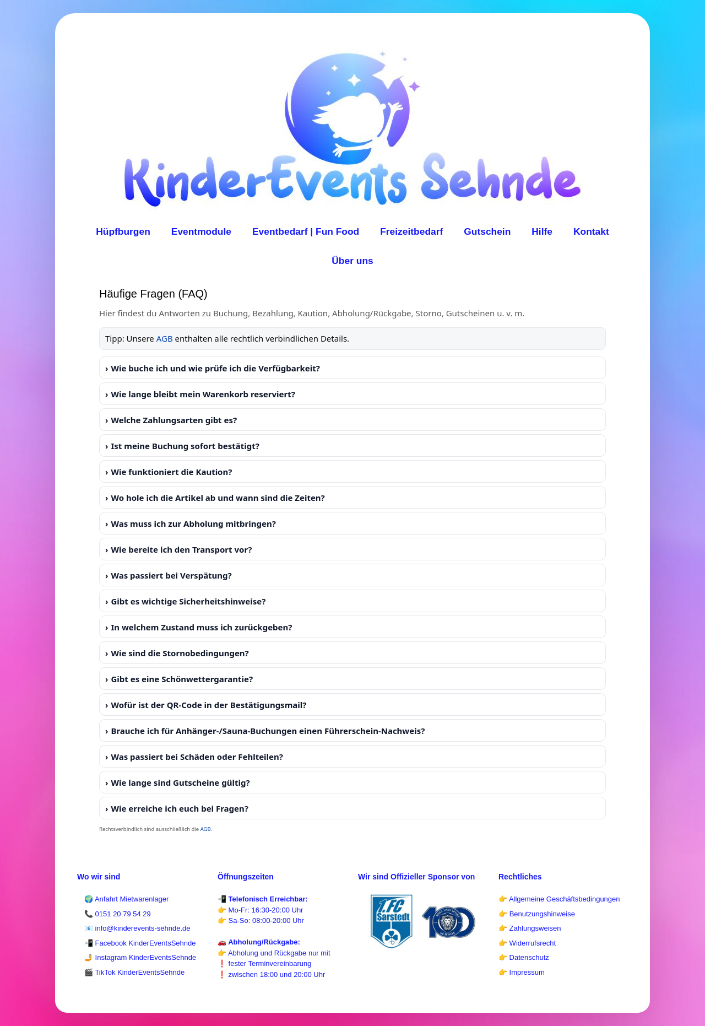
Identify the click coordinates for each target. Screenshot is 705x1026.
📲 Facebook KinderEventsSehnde (140, 943)
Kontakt (591, 231)
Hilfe (542, 231)
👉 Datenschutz (523, 957)
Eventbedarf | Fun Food (305, 231)
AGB (164, 338)
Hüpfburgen (123, 231)
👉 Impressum (521, 972)
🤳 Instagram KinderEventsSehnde (140, 957)
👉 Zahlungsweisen (529, 928)
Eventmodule (201, 231)
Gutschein (487, 231)
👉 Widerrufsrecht (527, 943)
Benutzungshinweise (542, 914)
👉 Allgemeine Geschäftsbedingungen (559, 899)
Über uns (352, 260)
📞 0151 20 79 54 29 (117, 914)
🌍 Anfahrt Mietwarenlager (126, 899)
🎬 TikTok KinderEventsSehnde (134, 972)
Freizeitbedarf (411, 231)
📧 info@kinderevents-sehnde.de (137, 928)
